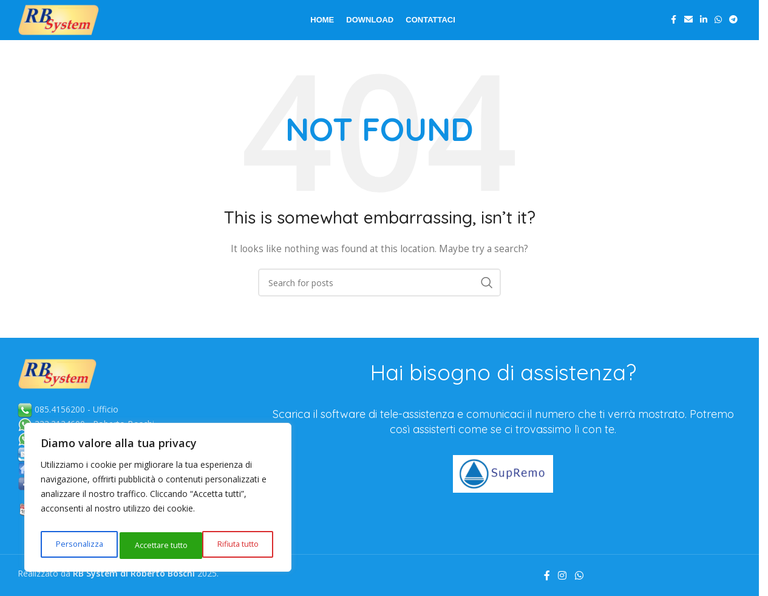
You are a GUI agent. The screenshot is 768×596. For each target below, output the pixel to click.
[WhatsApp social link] (718, 27)
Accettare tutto (233, 545)
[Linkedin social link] (703, 27)
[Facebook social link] (673, 27)
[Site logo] (75, 26)
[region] (157, 501)
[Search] (379, 297)
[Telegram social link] (733, 27)
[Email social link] (688, 27)
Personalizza (77, 545)
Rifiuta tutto (153, 545)
